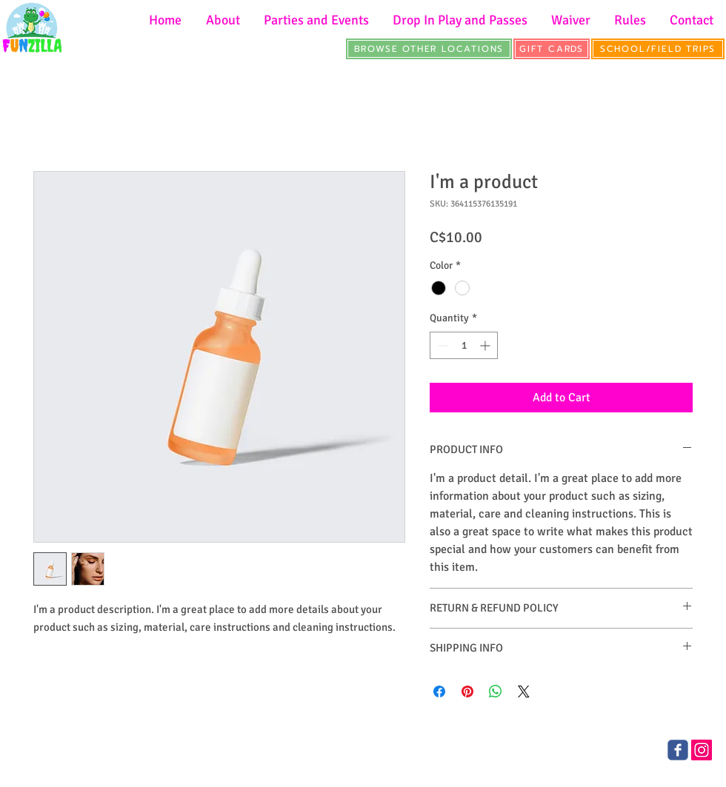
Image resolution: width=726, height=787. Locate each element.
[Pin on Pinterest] (467, 691)
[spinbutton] (463, 345)
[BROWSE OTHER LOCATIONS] (429, 49)
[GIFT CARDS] (551, 49)
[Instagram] (701, 750)
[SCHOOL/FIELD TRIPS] (657, 49)
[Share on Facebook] (439, 691)
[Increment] (486, 345)
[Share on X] (524, 691)
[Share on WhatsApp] (495, 691)
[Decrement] (441, 345)
